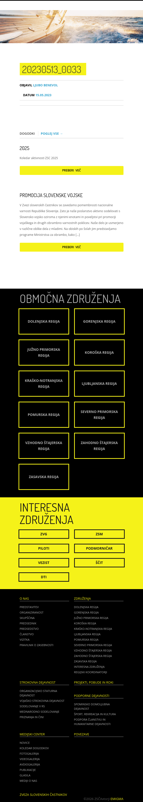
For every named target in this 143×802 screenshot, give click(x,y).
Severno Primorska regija (93, 645)
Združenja (82, 599)
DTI (43, 577)
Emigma (117, 799)
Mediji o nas (28, 781)
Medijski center (32, 734)
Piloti (43, 548)
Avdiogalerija (30, 764)
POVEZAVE (81, 734)
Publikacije (28, 770)
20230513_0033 (52, 69)
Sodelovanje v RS (32, 706)
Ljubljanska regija (87, 634)
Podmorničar (99, 548)
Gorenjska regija (86, 612)
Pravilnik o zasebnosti (37, 645)
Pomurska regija (86, 639)
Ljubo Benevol (39, 85)
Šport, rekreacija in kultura (95, 714)
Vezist (43, 562)
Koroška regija (85, 623)
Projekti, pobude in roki (93, 682)
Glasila (25, 775)
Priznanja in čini (32, 717)
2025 (24, 148)
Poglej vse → (52, 133)
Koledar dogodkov (34, 748)
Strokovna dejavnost (38, 682)
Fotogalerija (29, 753)
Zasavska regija (85, 661)
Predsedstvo (29, 629)
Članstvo (27, 634)
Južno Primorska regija (91, 618)
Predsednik (28, 623)
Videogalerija (30, 759)
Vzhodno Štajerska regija (93, 650)
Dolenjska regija (86, 607)
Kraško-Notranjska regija (93, 629)
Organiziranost (32, 612)
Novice (25, 743)
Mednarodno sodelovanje (40, 711)
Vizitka (25, 639)
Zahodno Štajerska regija (93, 656)
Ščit (99, 562)
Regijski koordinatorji (90, 672)
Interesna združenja (89, 667)
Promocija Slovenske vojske (51, 195)
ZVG (43, 534)
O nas (24, 599)
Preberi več (71, 170)
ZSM (99, 534)
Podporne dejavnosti (91, 696)
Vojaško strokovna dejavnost (42, 701)
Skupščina (27, 618)
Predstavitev (29, 607)
